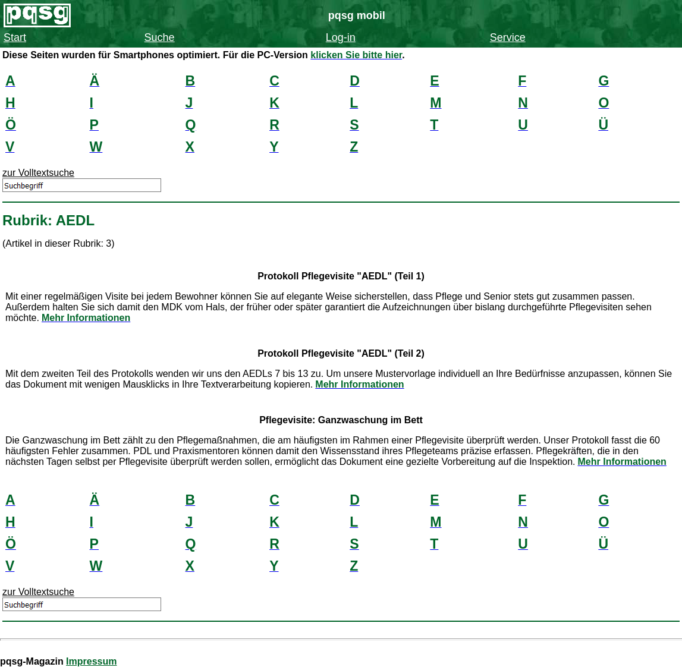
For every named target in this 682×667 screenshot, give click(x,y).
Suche (159, 37)
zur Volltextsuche (38, 173)
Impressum (91, 661)
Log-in (341, 37)
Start (15, 37)
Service (508, 37)
